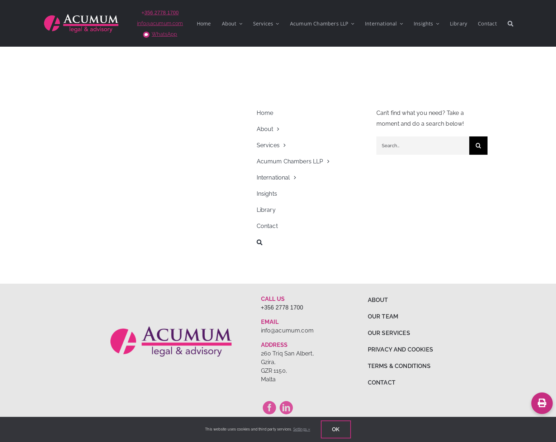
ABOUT (378, 300)
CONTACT (381, 382)
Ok (335, 429)
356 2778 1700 (161, 12)
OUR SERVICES (389, 333)
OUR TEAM (383, 316)
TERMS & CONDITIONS (399, 366)
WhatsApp (164, 34)
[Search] (510, 23)
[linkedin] (286, 407)
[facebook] (269, 407)
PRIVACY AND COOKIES (400, 349)
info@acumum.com (160, 23)
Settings (301, 429)
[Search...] (423, 145)
